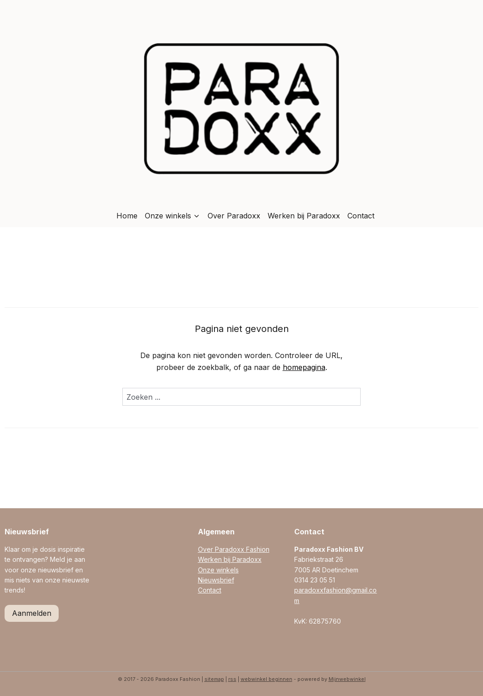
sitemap (214, 679)
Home (126, 215)
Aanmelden (31, 613)
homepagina (304, 367)
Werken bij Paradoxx (304, 215)
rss (232, 679)
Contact (360, 215)
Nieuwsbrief (216, 580)
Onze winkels (172, 215)
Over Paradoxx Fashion (233, 549)
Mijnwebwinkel (347, 679)
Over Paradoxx (234, 215)
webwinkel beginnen (266, 679)
